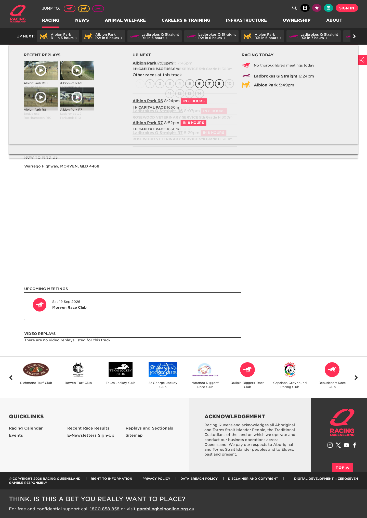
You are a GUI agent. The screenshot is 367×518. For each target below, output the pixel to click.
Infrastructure (246, 20)
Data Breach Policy (199, 479)
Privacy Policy (156, 479)
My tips (317, 8)
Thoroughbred (69, 8)
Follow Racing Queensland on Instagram (330, 445)
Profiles (47, 50)
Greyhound (98, 8)
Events (16, 435)
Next (356, 377)
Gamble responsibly (28, 483)
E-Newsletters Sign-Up (90, 435)
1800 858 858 (105, 509)
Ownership (297, 20)
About (335, 20)
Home (18, 14)
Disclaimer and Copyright (253, 479)
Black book (305, 8)
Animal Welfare (125, 20)
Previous (10, 377)
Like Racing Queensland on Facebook (354, 445)
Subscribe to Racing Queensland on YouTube (346, 445)
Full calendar (328, 8)
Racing (51, 20)
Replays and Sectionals (149, 428)
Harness (84, 8)
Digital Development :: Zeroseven (326, 479)
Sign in (346, 8)
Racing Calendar (26, 428)
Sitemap (134, 435)
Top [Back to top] (342, 468)
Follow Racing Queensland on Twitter (338, 445)
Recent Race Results (88, 428)
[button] (58, 36)
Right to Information (111, 479)
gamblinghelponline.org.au (165, 509)
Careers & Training (186, 20)
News (82, 20)
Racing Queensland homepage (342, 422)
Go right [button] (354, 36)
